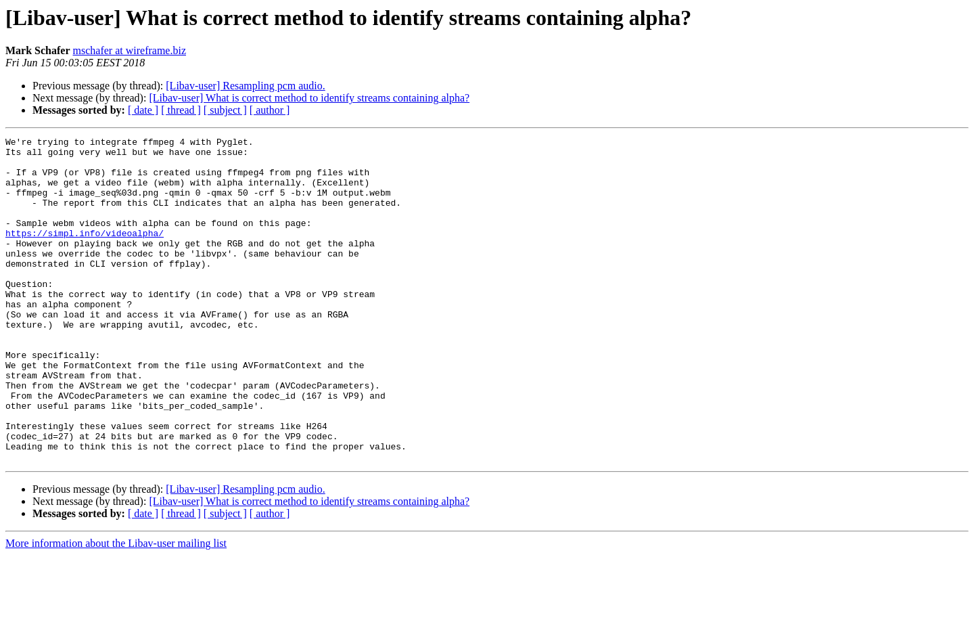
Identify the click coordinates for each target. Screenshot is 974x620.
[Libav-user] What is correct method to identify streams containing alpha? (309, 98)
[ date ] (143, 110)
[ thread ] (181, 110)
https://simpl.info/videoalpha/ (84, 253)
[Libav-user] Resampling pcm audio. (245, 85)
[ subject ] (225, 110)
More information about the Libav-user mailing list (116, 608)
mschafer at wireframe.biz (129, 50)
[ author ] (270, 110)
